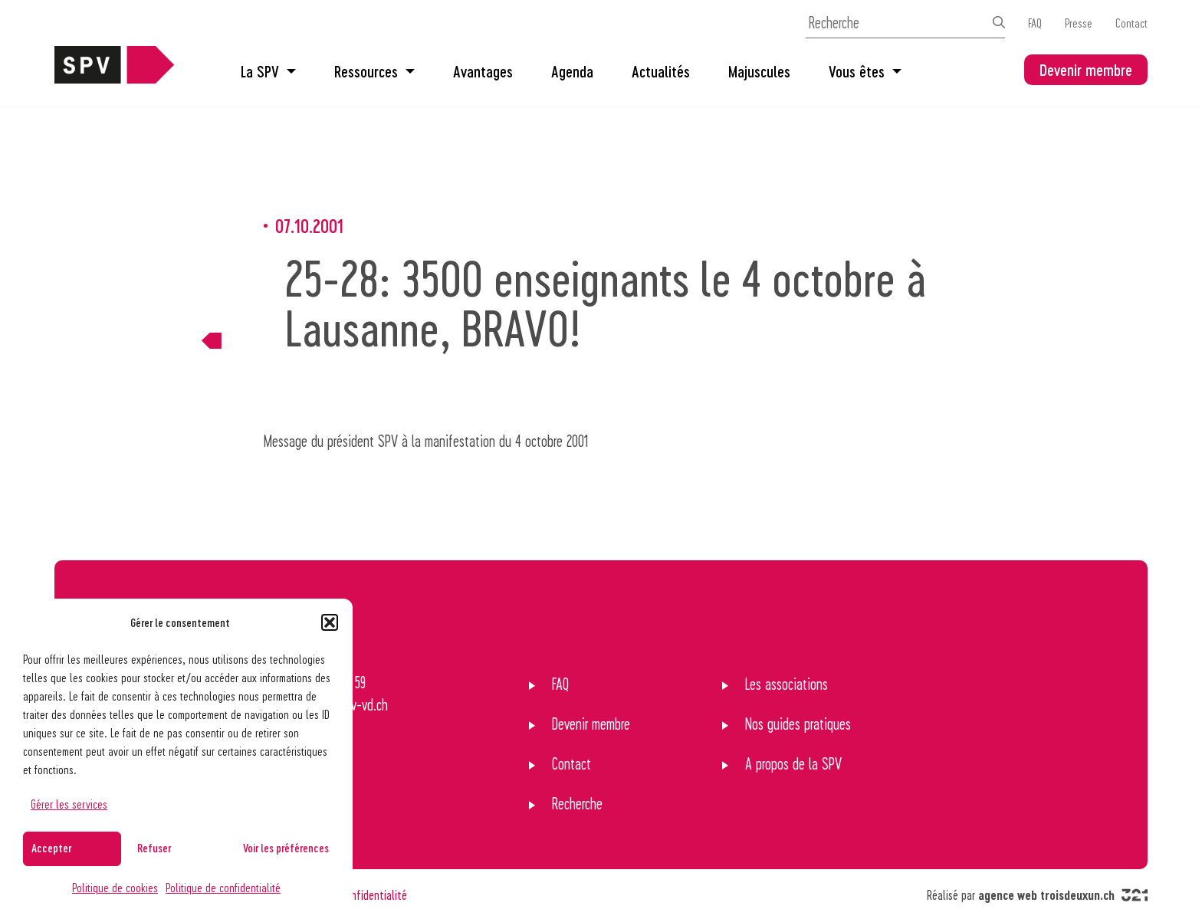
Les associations (786, 683)
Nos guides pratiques (798, 723)
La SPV (268, 71)
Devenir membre (1085, 70)
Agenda (572, 71)
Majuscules (759, 71)
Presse (1078, 22)
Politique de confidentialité (223, 887)
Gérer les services (69, 803)
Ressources (374, 71)
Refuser (154, 848)
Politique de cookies (115, 887)
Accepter (51, 848)
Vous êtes (865, 71)
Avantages (483, 71)
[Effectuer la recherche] (999, 22)
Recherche (577, 803)
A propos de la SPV (793, 763)
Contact (1131, 22)
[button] (329, 622)
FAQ (1035, 22)
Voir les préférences (286, 848)
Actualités (661, 71)
